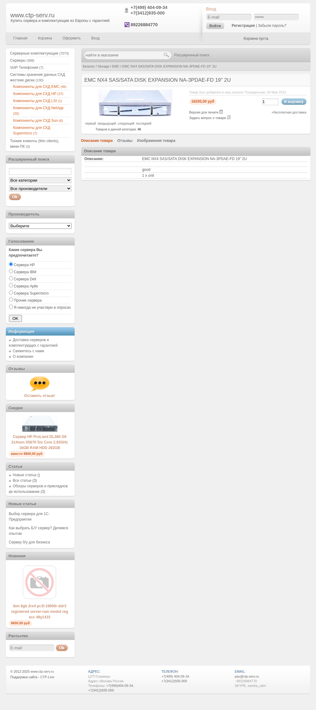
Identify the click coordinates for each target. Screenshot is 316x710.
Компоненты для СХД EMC (40, 87)
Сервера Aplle (26, 286)
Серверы (22, 60)
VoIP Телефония (26, 67)
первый (90, 123)
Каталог (89, 66)
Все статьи (22, 480)
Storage (103, 66)
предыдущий (106, 123)
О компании (23, 356)
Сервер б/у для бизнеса (29, 542)
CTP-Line (47, 677)
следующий (126, 123)
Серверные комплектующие (39, 53)
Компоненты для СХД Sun (38, 120)
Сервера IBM (25, 272)
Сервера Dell (25, 279)
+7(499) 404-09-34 (149, 7)
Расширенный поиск (191, 55)
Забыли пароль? (272, 25)
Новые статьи (25, 475)
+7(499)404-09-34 (119, 685)
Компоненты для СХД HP (38, 94)
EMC (116, 66)
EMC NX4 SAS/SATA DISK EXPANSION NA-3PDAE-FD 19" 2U (169, 66)
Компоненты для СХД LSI (37, 101)
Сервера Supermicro (31, 293)
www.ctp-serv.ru (32, 15)
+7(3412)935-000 (148, 12)
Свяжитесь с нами (28, 351)
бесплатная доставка (289, 112)
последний (143, 123)
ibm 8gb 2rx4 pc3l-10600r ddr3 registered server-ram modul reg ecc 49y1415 (39, 611)
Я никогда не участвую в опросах (42, 307)
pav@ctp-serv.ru (247, 676)
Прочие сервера (28, 300)
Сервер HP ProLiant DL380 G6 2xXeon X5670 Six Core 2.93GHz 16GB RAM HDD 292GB (39, 442)
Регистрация (243, 25)
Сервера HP (24, 265)
